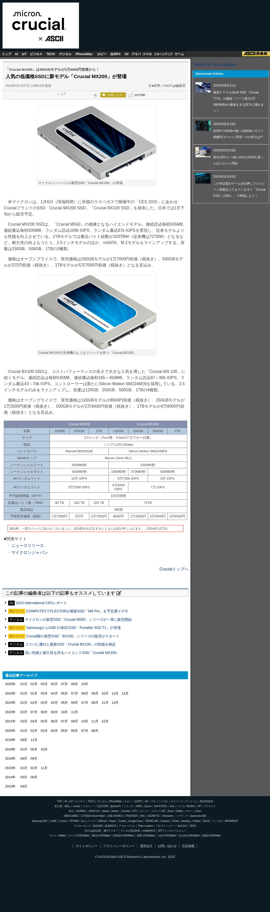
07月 (64, 684)
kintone (115, 811)
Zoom (198, 811)
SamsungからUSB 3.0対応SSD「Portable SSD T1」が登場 (73, 628)
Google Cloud (135, 821)
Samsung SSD (39, 821)
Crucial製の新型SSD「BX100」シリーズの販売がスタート (72, 636)
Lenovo (63, 821)
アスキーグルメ (127, 825)
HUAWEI (81, 811)
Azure (171, 811)
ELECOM (103, 806)
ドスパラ (128, 806)
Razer (112, 821)
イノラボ (217, 821)
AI (16, 54)
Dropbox (164, 821)
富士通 (58, 806)
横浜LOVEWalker (101, 835)
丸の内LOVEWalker (189, 835)
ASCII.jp (52, 39)
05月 (54, 684)
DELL (67, 806)
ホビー (101, 54)
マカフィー (89, 806)
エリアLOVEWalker (79, 835)
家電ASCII (110, 825)
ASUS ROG (160, 806)
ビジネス (36, 54)
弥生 (71, 811)
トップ (6, 54)
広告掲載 (188, 846)
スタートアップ (163, 54)
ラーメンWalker (57, 835)
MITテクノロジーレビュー (172, 830)
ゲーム (179, 54)
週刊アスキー (110, 830)
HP (199, 806)
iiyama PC (116, 806)
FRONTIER (131, 815)
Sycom (148, 806)
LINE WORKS (115, 815)
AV (127, 54)
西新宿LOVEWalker (123, 835)
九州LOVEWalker (167, 835)
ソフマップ (182, 815)
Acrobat (126, 811)
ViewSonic (167, 815)
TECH (50, 54)
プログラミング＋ (165, 825)
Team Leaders (145, 825)
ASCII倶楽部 (256, 53)
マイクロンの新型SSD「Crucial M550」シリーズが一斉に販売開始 (78, 619)
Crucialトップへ (173, 569)
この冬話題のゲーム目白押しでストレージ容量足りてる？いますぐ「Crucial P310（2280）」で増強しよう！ (239, 190)
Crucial (40, 20)
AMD (138, 806)
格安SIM (97, 825)
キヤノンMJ (158, 811)
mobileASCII (148, 830)
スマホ (147, 54)
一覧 (94, 95)
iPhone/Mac (84, 54)
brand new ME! (198, 815)
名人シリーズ (88, 821)
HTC (134, 811)
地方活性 (182, 825)
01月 (23, 684)
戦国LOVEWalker (211, 835)
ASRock (102, 821)
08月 (84, 693)
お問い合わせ (167, 846)
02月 (34, 684)
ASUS (206, 821)
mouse (76, 806)
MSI (142, 815)
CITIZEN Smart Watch (93, 815)
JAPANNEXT (231, 821)
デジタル (65, 54)
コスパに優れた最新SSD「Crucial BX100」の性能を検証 (70, 644)
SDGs (193, 825)
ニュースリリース (27, 545)
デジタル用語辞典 (130, 830)
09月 (74, 684)
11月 (115, 693)
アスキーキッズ (82, 825)
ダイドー (145, 811)
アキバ (136, 54)
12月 (125, 693)
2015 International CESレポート (41, 603)
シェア (61, 94)
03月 (44, 684)
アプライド (209, 806)
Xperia (105, 811)
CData (175, 821)
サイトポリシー (87, 846)
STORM (74, 821)
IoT (24, 54)
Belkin (180, 811)
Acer (172, 806)
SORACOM (151, 821)
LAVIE (53, 821)
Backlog (185, 821)
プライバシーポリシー (118, 846)
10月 (84, 684)
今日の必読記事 (92, 830)
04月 (54, 693)
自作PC (115, 54)
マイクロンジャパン (29, 552)
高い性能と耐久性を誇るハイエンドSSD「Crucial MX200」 (72, 653)
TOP (59, 801)
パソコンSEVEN (186, 806)
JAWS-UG (93, 811)
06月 (74, 702)
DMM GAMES (71, 815)
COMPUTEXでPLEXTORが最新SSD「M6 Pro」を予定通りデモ (77, 611)
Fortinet (196, 821)
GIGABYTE (153, 815)
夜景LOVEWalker (146, 835)
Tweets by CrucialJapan (214, 64)
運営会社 (146, 846)
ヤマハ (189, 811)
